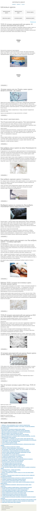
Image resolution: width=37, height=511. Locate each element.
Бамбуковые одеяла (30, 18)
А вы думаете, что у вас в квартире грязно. (11, 441)
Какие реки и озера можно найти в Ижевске (11, 502)
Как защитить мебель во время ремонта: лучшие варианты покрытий (17, 487)
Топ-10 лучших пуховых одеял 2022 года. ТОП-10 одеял (18, 385)
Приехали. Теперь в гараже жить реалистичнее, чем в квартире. (15, 434)
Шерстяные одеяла (6, 18)
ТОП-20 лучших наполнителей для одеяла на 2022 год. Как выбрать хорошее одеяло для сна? (18, 315)
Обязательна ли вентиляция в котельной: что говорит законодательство (17, 477)
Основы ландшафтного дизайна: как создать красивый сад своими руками (18, 500)
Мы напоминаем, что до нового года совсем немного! (13, 454)
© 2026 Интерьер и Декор (5, 505)
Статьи (22, 4)
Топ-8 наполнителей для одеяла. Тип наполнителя (18, 122)
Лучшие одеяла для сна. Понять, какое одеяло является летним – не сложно (16, 90)
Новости (18, 4)
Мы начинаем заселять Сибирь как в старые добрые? (13, 465)
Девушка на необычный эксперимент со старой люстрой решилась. (16, 431)
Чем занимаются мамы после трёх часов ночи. (12, 463)
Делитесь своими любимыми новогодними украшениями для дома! (16, 452)
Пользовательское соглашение (9, 506)
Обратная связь (4, 509)
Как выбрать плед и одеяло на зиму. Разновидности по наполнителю (18, 148)
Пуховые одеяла (30, 12)
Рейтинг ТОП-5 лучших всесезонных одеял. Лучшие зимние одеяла (16, 283)
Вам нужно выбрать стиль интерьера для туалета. (12, 433)
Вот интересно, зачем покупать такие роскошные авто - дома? (15, 449)
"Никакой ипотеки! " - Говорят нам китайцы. (11, 469)
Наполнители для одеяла (6, 12)
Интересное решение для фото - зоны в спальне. (12, 457)
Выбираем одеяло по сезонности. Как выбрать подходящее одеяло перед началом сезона (17, 205)
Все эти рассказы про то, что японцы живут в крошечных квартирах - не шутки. (18, 435)
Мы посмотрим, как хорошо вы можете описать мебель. (13, 429)
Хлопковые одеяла (18, 18)
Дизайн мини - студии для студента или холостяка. (13, 460)
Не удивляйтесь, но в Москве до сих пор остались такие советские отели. (17, 438)
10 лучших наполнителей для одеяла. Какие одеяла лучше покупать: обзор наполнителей (18, 353)
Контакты (3, 506)
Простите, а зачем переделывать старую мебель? (12, 448)
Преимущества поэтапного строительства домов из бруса (14, 494)
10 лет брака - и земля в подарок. (9, 471)
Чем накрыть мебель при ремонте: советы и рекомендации (14, 490)
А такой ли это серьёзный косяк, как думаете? (12, 456)
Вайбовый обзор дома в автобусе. (9, 437)
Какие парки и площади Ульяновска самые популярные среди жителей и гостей (19, 499)
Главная (14, 4)
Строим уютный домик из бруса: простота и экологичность (14, 495)
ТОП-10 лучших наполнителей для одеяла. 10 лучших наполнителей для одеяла (16, 25)
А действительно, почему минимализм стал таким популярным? (16, 450)
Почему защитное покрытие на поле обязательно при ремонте (15, 488)
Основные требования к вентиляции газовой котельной (14, 479)
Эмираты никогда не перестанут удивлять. (11, 446)
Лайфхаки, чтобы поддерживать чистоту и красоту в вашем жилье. (16, 425)
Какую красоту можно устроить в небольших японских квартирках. (16, 430)
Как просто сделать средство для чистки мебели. (12, 461)
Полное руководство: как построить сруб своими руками (14, 492)
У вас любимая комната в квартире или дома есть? (13, 464)
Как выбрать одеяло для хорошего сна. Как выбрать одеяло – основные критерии (18, 241)
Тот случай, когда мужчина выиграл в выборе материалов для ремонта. (17, 458)
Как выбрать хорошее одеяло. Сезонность (15, 179)
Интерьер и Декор (18, 2)
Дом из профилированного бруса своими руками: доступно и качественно (18, 491)
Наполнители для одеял (18, 12)
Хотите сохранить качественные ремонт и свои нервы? (14, 480)
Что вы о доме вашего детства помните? (10, 453)
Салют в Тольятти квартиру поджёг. (9, 442)
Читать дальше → (4, 85)
